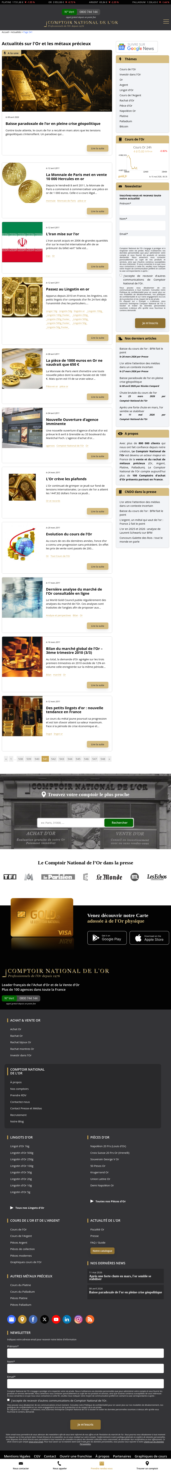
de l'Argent (49, 1220)
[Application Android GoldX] (107, 938)
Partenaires (122, 1456)
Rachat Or (16, 1035)
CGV (37, 1456)
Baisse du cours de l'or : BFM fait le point (141, 512)
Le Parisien (58, 877)
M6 (29, 877)
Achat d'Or (41, 985)
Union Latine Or (100, 1178)
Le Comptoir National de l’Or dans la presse (85, 862)
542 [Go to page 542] (53, 759)
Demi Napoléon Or (102, 1185)
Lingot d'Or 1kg (19, 1146)
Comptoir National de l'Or (70, 445)
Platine (124, 116)
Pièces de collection (22, 1249)
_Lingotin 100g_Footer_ (58, 315)
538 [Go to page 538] (20, 759)
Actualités (16, 32)
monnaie (51, 200)
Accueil (5, 32)
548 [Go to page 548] (103, 759)
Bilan (75, 615)
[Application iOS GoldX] (149, 938)
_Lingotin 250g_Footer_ (58, 319)
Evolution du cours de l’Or (69, 534)
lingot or (58, 733)
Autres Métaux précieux (31, 1276)
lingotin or (79, 311)
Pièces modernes (21, 1255)
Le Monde (109, 877)
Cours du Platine (20, 1285)
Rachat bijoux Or (20, 1042)
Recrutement (18, 1114)
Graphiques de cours (151, 1456)
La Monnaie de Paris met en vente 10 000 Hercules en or (76, 176)
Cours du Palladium (22, 1291)
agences (50, 445)
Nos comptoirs (19, 1088)
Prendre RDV (18, 1095)
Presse (144, 356)
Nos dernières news (107, 1263)
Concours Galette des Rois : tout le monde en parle (141, 539)
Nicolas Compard (150, 386)
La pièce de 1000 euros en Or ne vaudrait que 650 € (74, 362)
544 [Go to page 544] (70, 759)
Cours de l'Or (128, 69)
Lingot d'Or (127, 90)
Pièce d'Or (126, 105)
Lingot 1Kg (51, 311)
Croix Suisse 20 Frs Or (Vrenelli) (109, 1152)
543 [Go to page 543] (61, 759)
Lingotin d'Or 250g (21, 1159)
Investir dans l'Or (130, 74)
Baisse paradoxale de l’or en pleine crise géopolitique (53, 123)
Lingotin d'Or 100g (21, 1165)
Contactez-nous (20, 1101)
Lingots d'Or (21, 1137)
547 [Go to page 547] (94, 759)
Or (53, 255)
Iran (48, 255)
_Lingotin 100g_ (94, 311)
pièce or (82, 200)
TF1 (10, 877)
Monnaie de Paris (66, 200)
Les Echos (157, 877)
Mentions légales (17, 1456)
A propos (131, 433)
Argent (124, 85)
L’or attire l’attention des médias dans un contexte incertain (140, 365)
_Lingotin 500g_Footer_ (58, 323)
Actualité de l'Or (105, 1220)
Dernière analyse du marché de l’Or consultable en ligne (74, 591)
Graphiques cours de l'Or (26, 1262)
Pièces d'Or (100, 1137)
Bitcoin (124, 126)
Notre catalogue (102, 1250)
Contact (50, 1456)
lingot (49, 733)
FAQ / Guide (98, 1242)
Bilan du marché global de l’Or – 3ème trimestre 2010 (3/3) (74, 650)
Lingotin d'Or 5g (20, 1192)
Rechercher (120, 823)
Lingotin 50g (65, 311)
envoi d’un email (36, 1441)
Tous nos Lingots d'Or (27, 1207)
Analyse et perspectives (58, 615)
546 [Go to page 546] (86, 759)
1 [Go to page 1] (11, 759)
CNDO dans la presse (140, 492)
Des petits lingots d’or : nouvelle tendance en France (74, 709)
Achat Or (15, 1029)
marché (57, 674)
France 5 (85, 877)
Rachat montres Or (22, 1048)
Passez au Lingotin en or (67, 289)
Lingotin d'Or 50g (21, 1172)
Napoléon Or (128, 111)
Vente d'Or (71, 985)
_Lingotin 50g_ (79, 323)
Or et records (53, 500)
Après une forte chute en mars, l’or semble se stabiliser (141, 409)
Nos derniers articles (140, 338)
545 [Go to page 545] (78, 759)
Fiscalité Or (97, 1229)
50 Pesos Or (98, 1165)
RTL (134, 877)
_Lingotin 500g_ (80, 319)
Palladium (126, 121)
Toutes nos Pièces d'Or (108, 1201)
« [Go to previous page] (6, 759)
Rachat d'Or (127, 100)
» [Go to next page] (109, 759)
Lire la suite (97, 148)
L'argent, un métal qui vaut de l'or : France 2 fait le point (141, 521)
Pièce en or (52, 386)
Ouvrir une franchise (76, 1456)
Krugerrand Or (99, 1172)
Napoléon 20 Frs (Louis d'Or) (108, 1146)
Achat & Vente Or (25, 1020)
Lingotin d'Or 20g (21, 1178)
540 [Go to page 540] (37, 759)
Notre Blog (17, 1121)
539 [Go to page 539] (28, 759)
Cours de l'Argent (130, 95)
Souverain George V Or (104, 1159)
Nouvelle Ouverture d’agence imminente (72, 421)
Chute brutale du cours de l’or (138, 392)
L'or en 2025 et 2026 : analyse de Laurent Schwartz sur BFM (140, 530)
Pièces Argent (18, 1242)
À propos (16, 1082)
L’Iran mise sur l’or (62, 234)
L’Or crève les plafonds (66, 478)
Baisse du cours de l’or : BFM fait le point (141, 350)
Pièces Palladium (20, 1304)
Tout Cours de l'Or (60, 556)
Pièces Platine (19, 1298)
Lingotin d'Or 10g (21, 1185)
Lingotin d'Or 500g (21, 1152)
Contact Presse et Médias (26, 1108)
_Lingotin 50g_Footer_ (57, 327)
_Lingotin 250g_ (80, 315)
